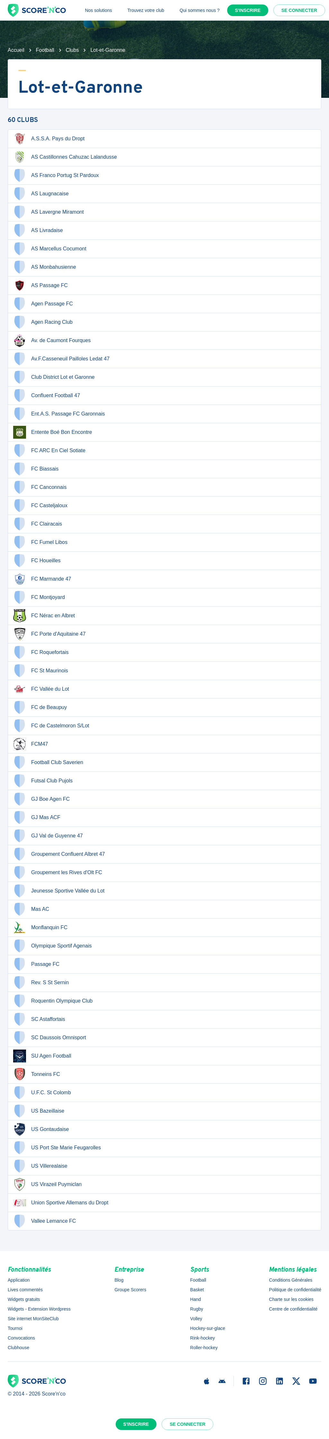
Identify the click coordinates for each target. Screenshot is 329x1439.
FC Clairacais (37, 524)
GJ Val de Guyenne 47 (48, 835)
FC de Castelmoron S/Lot (51, 725)
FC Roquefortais (41, 652)
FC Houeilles (37, 560)
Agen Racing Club (43, 322)
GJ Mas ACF (36, 817)
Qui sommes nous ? (200, 10)
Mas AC (31, 909)
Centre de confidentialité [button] (293, 1309)
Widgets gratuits (24, 1299)
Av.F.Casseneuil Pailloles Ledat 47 (61, 358)
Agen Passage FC (43, 303)
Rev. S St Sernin (41, 982)
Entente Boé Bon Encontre (52, 432)
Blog (118, 1280)
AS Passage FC (40, 285)
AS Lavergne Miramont (48, 212)
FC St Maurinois (40, 670)
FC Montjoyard (39, 597)
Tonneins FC (36, 1074)
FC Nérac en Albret (44, 615)
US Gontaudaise (41, 1129)
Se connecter (299, 10)
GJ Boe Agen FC (41, 799)
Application (19, 1280)
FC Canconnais (40, 487)
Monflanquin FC (40, 927)
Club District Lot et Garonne (53, 377)
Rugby (196, 1309)
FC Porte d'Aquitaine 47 (49, 634)
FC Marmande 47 (42, 579)
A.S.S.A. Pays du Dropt (48, 138)
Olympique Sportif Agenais (52, 945)
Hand (195, 1299)
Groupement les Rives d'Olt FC (57, 872)
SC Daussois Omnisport (49, 1037)
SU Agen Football (42, 1056)
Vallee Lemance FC (44, 1221)
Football (45, 50)
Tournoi (15, 1328)
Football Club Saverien (48, 762)
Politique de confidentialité (295, 1289)
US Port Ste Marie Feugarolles (57, 1147)
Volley (196, 1318)
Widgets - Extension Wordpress (39, 1309)
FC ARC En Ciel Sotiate (49, 450)
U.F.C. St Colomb (42, 1092)
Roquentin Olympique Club (53, 1001)
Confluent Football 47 (46, 395)
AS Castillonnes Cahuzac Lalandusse (65, 157)
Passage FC (36, 964)
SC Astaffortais (39, 1019)
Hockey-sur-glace (207, 1328)
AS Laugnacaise (41, 193)
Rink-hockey (202, 1338)
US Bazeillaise (38, 1111)
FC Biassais (35, 469)
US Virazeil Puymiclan (47, 1184)
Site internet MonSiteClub (33, 1318)
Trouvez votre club (145, 10)
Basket (197, 1289)
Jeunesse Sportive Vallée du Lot (58, 890)
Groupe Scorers (130, 1289)
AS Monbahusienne (44, 267)
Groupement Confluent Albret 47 (59, 854)
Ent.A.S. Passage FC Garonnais (59, 413)
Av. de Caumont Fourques (52, 340)
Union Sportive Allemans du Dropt (60, 1202)
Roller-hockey (204, 1347)
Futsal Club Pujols (43, 780)
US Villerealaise (40, 1166)
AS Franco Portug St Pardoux (56, 175)
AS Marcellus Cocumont (49, 248)
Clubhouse (18, 1347)
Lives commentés (25, 1289)
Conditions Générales (290, 1280)
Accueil (16, 50)
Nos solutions (98, 10)
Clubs (72, 50)
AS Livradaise (38, 230)
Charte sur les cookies (291, 1299)
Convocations (21, 1338)
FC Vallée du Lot (41, 689)
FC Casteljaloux (40, 505)
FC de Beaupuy (40, 707)
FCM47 (30, 744)
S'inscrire (248, 10)
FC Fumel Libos (40, 542)
